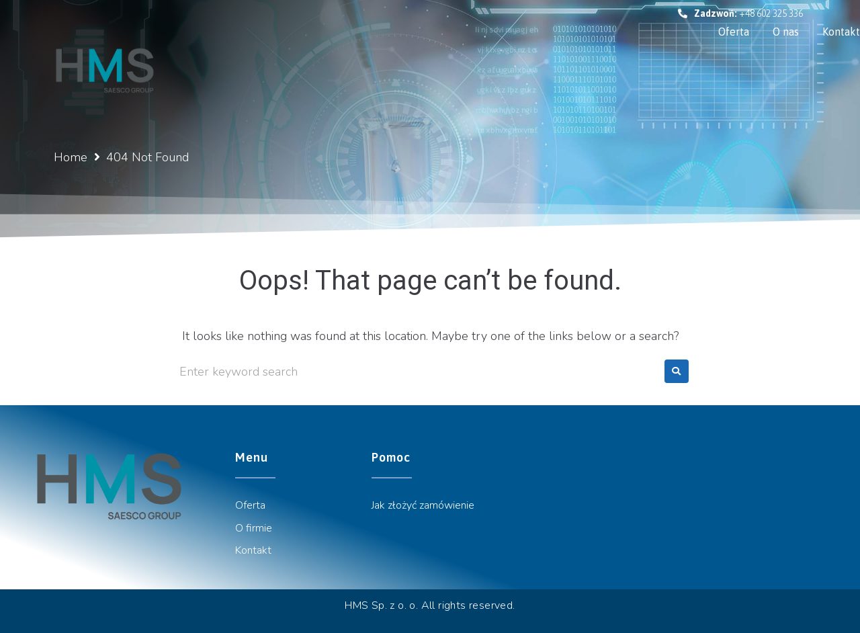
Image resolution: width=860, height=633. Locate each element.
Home (70, 157)
